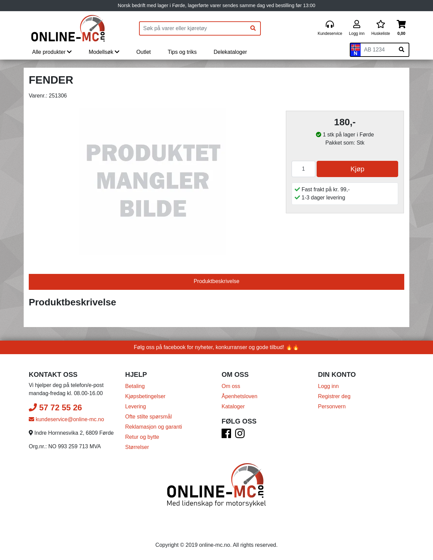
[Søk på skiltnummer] (401, 50)
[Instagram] (240, 435)
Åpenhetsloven (239, 396)
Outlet (143, 52)
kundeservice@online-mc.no (66, 419)
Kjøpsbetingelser (145, 396)
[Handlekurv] (401, 28)
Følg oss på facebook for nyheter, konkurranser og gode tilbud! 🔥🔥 (216, 347)
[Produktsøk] (193, 28)
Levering (135, 406)
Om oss (231, 386)
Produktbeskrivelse (216, 281)
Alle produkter (52, 52)
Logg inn (328, 386)
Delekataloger (230, 52)
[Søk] (253, 28)
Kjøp (357, 169)
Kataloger (233, 406)
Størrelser (137, 447)
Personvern (332, 406)
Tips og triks (182, 52)
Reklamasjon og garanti (153, 427)
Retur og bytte (142, 437)
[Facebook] (226, 435)
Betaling (135, 386)
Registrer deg (334, 396)
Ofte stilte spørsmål (148, 416)
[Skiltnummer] (377, 49)
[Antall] (303, 169)
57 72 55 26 (55, 407)
